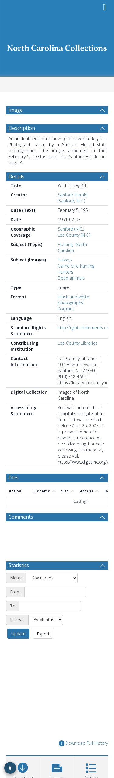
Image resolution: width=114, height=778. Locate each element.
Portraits (66, 323)
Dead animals (71, 292)
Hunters (65, 286)
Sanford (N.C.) (71, 243)
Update (18, 648)
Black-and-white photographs (73, 314)
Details (16, 191)
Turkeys (65, 274)
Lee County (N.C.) (74, 249)
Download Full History (83, 758)
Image (16, 110)
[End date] (50, 620)
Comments (21, 531)
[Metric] (52, 592)
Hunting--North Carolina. (72, 262)
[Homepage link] (57, 46)
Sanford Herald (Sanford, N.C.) (73, 212)
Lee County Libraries (78, 357)
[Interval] (45, 634)
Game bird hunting (76, 280)
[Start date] (55, 606)
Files (14, 492)
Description (22, 142)
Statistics (19, 579)
